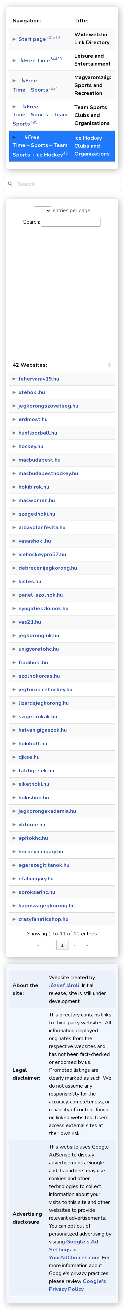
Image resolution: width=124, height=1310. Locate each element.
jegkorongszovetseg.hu (48, 406)
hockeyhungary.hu (41, 851)
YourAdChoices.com (74, 1257)
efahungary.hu (36, 878)
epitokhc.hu (33, 838)
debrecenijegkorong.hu (48, 568)
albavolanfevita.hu (42, 527)
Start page (39, 39)
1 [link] (62, 945)
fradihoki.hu (33, 662)
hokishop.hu (34, 797)
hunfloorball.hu (38, 433)
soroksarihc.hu (37, 892)
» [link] (86, 945)
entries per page (70, 210)
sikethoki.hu (34, 784)
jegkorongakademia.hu (47, 811)
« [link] (38, 945)
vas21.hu (30, 622)
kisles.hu (30, 581)
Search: (31, 222)
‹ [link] (50, 945)
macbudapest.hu (40, 460)
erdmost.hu (33, 419)
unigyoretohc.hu (39, 649)
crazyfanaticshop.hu (43, 919)
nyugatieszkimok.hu (43, 608)
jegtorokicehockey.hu (45, 689)
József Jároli (64, 985)
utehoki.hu (32, 392)
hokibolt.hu (33, 743)
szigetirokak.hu (38, 716)
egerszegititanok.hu (44, 865)
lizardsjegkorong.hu (44, 703)
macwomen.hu (37, 500)
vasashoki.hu (35, 541)
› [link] (74, 945)
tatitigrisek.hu (36, 770)
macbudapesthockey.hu (48, 473)
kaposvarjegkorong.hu (47, 905)
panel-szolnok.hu (41, 595)
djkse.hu (29, 757)
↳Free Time (40, 60)
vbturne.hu (32, 824)
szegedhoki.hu (37, 514)
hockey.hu (31, 446)
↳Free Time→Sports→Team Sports (40, 115)
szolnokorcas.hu (39, 676)
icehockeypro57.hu (42, 554)
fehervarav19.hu (39, 379)
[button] (109, 365)
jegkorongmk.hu (39, 635)
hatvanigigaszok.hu (43, 730)
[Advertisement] (62, 292)
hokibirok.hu (34, 487)
